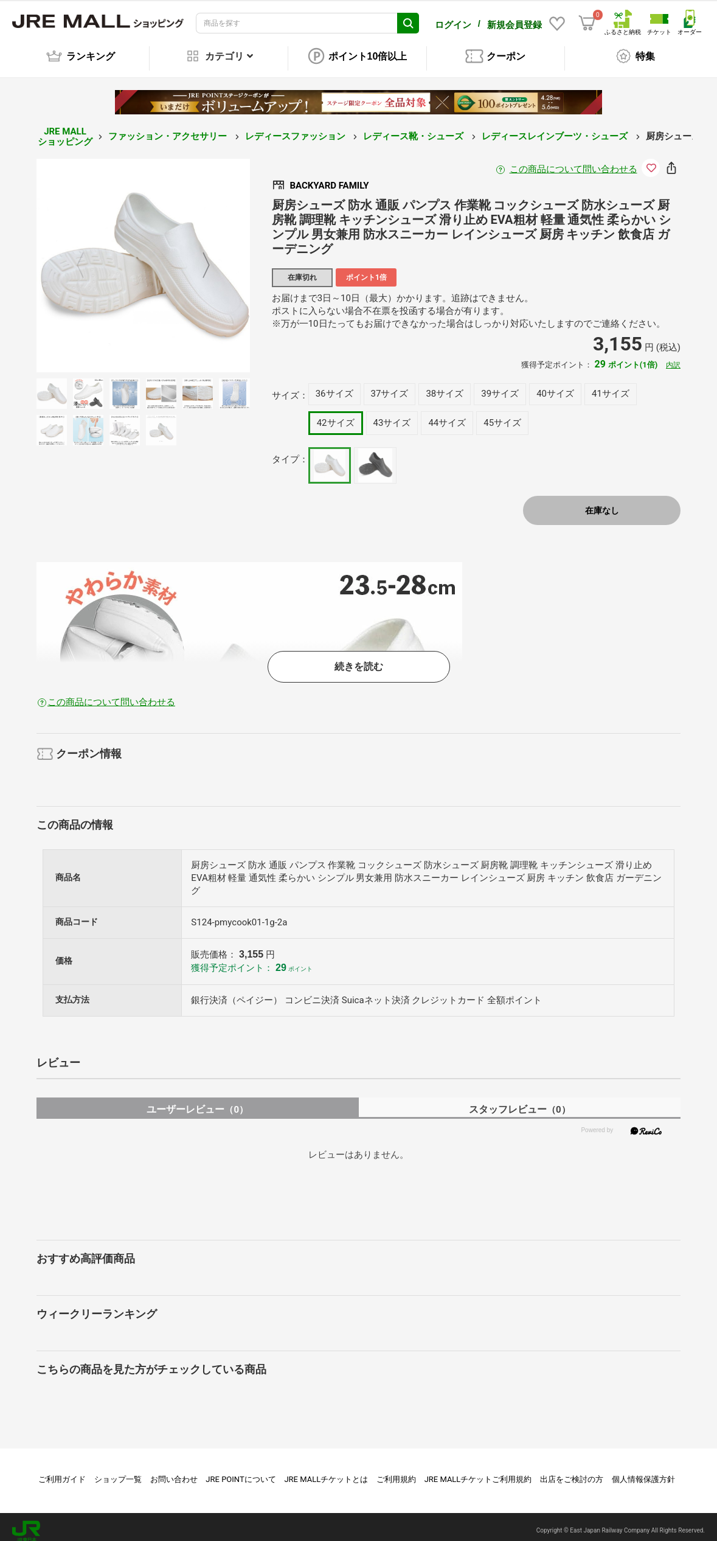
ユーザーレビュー (197, 1101)
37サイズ (390, 385)
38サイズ (444, 385)
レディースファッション (296, 127)
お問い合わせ (174, 1470)
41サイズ (610, 385)
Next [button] (199, 257)
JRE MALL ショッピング (65, 128)
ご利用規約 (396, 1470)
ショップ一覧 (118, 1470)
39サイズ (500, 385)
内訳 (673, 356)
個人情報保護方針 (643, 1470)
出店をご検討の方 (571, 1470)
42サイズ (336, 414)
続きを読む (358, 658)
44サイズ (447, 414)
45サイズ (502, 414)
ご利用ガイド (62, 1470)
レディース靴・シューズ (414, 127)
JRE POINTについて (240, 1470)
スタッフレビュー (519, 1101)
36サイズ (334, 385)
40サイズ (555, 385)
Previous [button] (87, 257)
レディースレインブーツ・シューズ (556, 127)
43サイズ (392, 414)
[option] (143, 257)
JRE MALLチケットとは (326, 1470)
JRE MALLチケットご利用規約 (478, 1470)
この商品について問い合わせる (573, 160)
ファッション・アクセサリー (168, 127)
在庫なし (602, 502)
